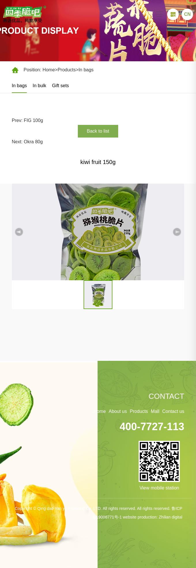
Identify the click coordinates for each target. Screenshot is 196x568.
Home (49, 69)
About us (118, 411)
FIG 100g (33, 120)
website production (140, 517)
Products (67, 69)
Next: (18, 141)
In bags (85, 69)
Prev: (18, 120)
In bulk (39, 85)
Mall (155, 411)
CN (187, 14)
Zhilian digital (170, 517)
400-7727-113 (152, 426)
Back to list (98, 131)
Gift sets (60, 85)
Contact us (173, 411)
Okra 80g (33, 141)
